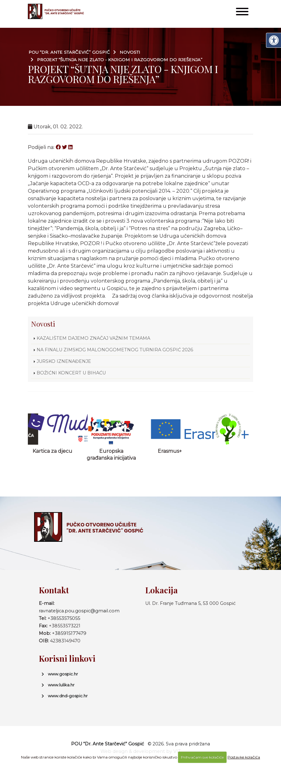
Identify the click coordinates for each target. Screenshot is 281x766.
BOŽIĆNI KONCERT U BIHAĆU (71, 373)
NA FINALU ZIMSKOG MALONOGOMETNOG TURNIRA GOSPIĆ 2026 (115, 350)
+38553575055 (64, 618)
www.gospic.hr (63, 673)
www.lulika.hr (61, 684)
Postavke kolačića (243, 757)
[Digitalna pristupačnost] (273, 40)
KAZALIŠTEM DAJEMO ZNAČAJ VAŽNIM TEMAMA (93, 338)
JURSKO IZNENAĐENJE (64, 361)
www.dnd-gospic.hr (68, 695)
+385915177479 (69, 633)
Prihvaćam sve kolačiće (202, 757)
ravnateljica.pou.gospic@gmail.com (79, 611)
